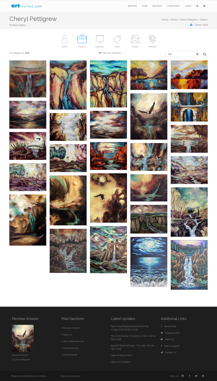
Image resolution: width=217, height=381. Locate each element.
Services (157, 6)
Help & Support (170, 346)
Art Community (71, 348)
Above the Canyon (20, 355)
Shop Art (67, 334)
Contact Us (168, 352)
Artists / (175, 19)
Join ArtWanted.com (73, 341)
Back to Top (168, 326)
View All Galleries (111, 53)
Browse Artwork (71, 328)
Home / (166, 19)
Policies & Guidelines (70, 376)
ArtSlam (42, 376)
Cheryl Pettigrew (22, 359)
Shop (144, 6)
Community (173, 6)
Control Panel (70, 355)
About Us (167, 339)
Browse (132, 6)
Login (188, 6)
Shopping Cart (170, 333)
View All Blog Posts (121, 355)
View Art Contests (120, 362)
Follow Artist (199, 24)
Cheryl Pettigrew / (189, 19)
